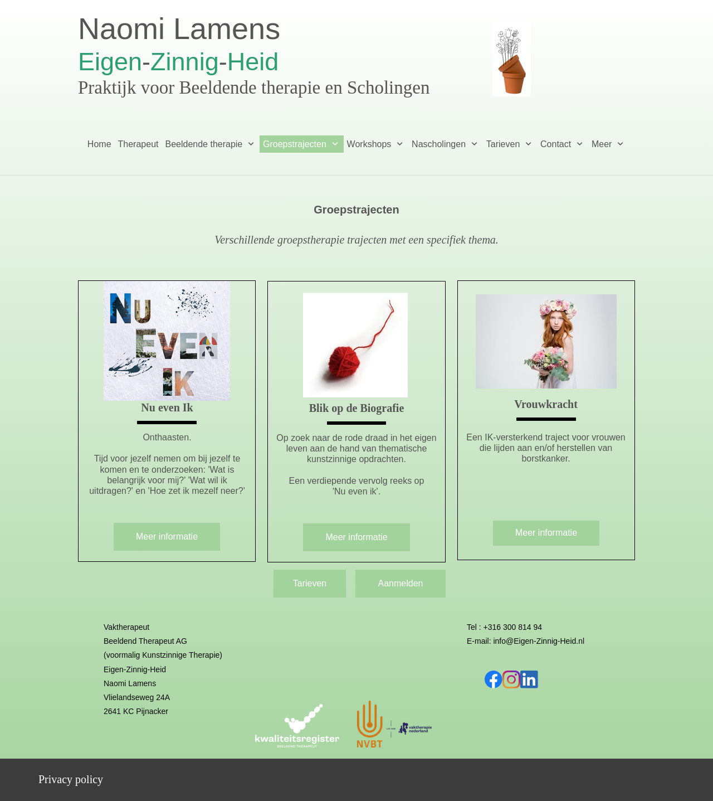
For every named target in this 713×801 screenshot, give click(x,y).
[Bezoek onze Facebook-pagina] (493, 679)
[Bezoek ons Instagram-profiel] (511, 679)
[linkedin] (529, 679)
